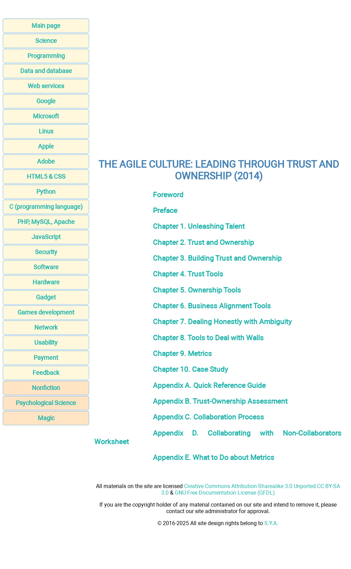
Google (46, 101)
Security (46, 252)
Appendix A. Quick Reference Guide (209, 385)
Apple (46, 146)
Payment (46, 357)
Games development (45, 312)
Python (46, 191)
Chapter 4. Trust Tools (188, 274)
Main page (46, 25)
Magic (46, 418)
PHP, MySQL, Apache (46, 221)
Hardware (46, 282)
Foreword (168, 194)
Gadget (46, 297)
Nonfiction (46, 387)
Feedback (46, 372)
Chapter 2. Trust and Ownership (203, 242)
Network (46, 327)
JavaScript (46, 236)
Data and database (46, 70)
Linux (46, 131)
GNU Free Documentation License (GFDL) (225, 492)
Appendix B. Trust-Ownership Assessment (220, 401)
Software (46, 267)
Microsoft (46, 116)
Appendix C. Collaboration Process (208, 417)
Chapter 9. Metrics (182, 353)
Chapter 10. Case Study (190, 369)
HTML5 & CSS (46, 176)
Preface (165, 210)
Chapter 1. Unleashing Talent (199, 226)
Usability (46, 342)
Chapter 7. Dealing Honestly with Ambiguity (222, 321)
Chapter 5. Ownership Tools (197, 290)
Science (46, 40)
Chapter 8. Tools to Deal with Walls (208, 337)
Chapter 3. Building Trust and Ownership (217, 258)
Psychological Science (46, 402)
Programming (46, 55)
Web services (46, 86)
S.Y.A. (271, 523)
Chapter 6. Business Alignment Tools (212, 305)
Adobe (46, 161)
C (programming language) (46, 206)
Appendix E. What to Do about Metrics (213, 457)
